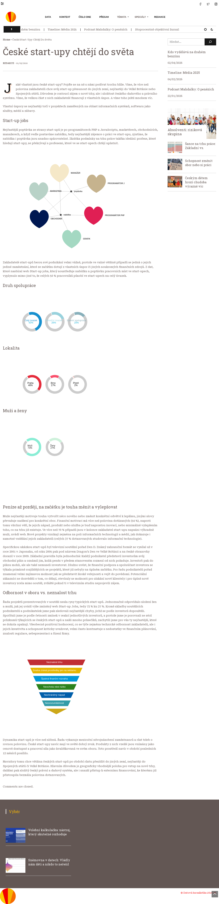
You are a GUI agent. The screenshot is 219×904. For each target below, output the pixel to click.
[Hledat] (210, 41)
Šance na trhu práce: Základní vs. (200, 146)
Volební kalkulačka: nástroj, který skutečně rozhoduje (49, 832)
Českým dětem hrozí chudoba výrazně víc (196, 182)
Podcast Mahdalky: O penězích (108, 29)
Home (6, 39)
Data (48, 17)
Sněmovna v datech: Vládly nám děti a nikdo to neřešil (49, 862)
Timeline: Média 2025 (64, 29)
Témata (121, 17)
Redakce (159, 17)
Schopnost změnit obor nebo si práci (199, 163)
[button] (4, 3)
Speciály (140, 17)
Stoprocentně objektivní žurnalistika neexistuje (171, 29)
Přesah (104, 17)
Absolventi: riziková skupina (185, 131)
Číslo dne (84, 17)
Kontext (64, 17)
